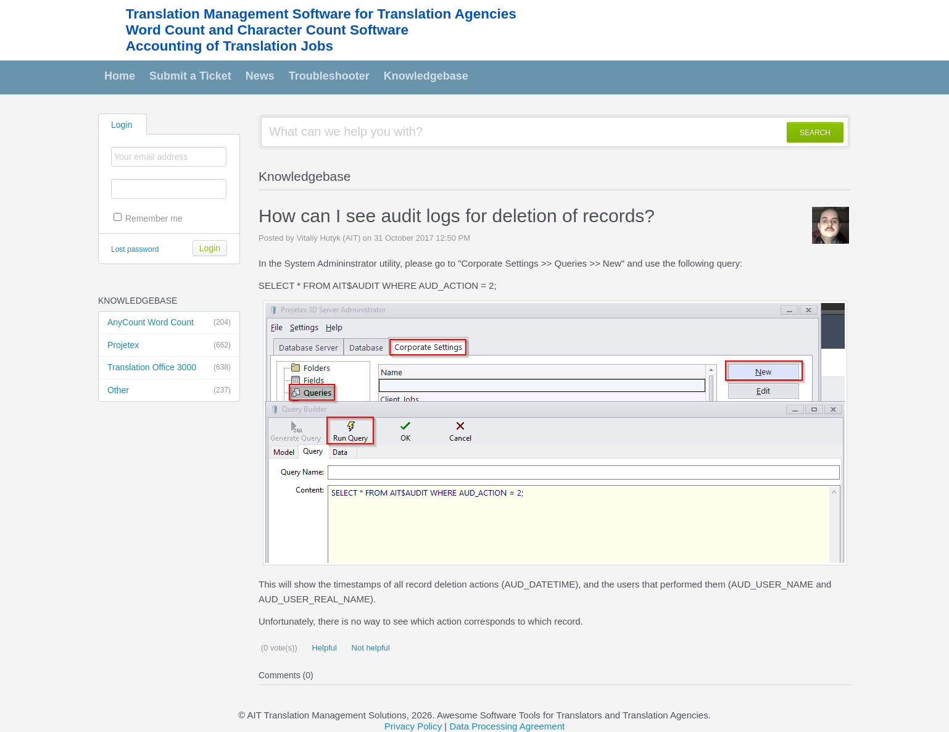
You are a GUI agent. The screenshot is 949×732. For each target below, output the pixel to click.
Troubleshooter (329, 76)
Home (119, 76)
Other (169, 391)
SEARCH (815, 132)
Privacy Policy (413, 726)
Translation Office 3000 (169, 368)
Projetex (169, 345)
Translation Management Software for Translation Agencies (321, 14)
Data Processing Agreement (507, 726)
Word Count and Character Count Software (267, 30)
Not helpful (369, 647)
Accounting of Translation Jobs (229, 46)
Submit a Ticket (190, 76)
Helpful (323, 647)
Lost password (135, 249)
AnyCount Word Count (169, 323)
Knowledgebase (426, 76)
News (260, 76)
